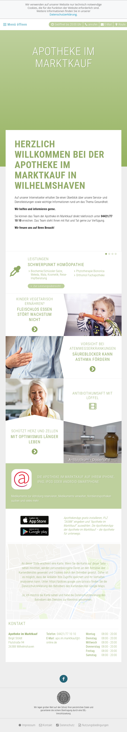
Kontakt (45, 725)
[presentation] (103, 254)
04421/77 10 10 (66, 634)
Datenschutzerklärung (63, 14)
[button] (106, 253)
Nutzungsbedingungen (93, 725)
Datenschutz (65, 725)
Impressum (26, 725)
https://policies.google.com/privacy (70, 581)
